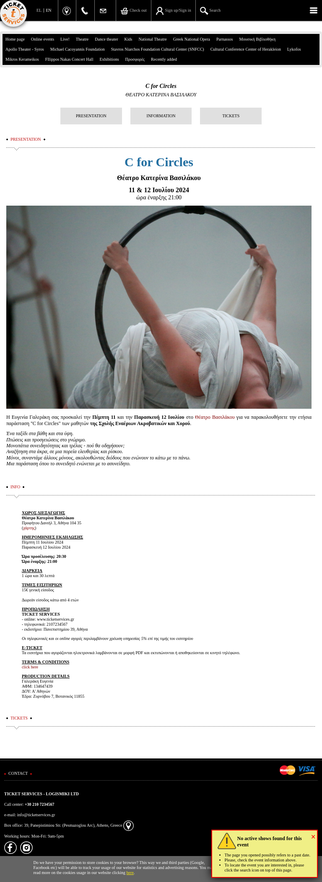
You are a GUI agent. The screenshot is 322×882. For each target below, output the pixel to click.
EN (48, 10)
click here (30, 667)
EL (39, 10)
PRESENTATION (91, 115)
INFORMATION (161, 115)
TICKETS (230, 115)
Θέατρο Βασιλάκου (215, 417)
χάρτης (29, 528)
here (130, 872)
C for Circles (161, 86)
